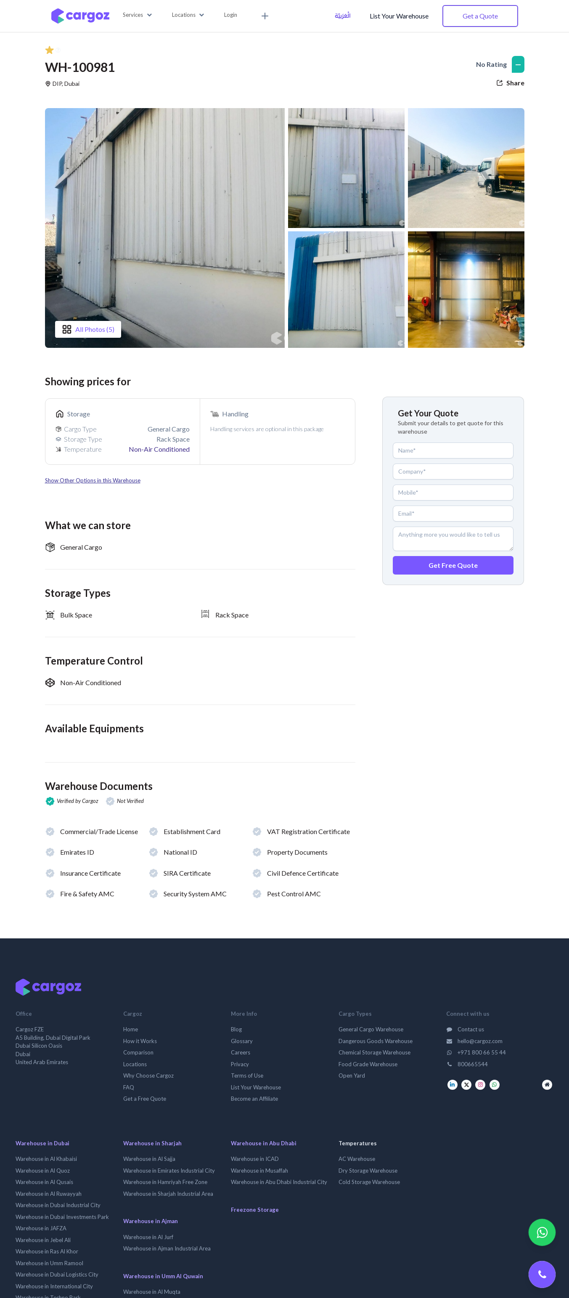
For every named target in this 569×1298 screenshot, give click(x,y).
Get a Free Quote (144, 1098)
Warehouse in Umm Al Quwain (163, 1276)
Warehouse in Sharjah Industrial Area (168, 1193)
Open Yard (352, 1075)
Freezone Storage (255, 1209)
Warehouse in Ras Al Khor (47, 1251)
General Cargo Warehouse (371, 1029)
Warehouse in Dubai (42, 1143)
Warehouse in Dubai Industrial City (58, 1205)
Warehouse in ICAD (255, 1158)
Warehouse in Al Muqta (151, 1291)
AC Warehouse (357, 1158)
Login (230, 14)
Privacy (240, 1064)
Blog (236, 1029)
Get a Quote (480, 16)
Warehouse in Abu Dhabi (263, 1143)
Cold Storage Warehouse (369, 1182)
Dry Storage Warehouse (368, 1170)
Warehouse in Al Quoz (43, 1170)
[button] (137, 15)
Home (130, 1029)
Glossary (242, 1041)
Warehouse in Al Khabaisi (46, 1158)
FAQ (128, 1087)
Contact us (465, 1029)
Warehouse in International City (54, 1286)
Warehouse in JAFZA (41, 1228)
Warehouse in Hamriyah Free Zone (165, 1182)
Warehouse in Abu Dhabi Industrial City (279, 1182)
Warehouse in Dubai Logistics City (57, 1274)
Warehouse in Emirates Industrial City (169, 1170)
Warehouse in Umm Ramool (49, 1263)
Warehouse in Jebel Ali (43, 1240)
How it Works (140, 1041)
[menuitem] (263, 16)
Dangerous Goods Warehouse (376, 1041)
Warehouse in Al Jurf (148, 1237)
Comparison (138, 1052)
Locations (135, 1064)
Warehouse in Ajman (150, 1221)
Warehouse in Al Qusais (44, 1182)
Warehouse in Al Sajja (149, 1158)
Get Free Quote (453, 565)
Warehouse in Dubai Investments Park (62, 1216)
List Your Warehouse (399, 16)
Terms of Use (247, 1075)
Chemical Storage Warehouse (374, 1052)
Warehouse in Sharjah (152, 1143)
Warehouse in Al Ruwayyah (49, 1193)
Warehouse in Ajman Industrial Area (167, 1248)
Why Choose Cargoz (148, 1075)
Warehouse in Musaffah (259, 1170)
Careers (240, 1052)
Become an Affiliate (254, 1098)
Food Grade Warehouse (368, 1064)
